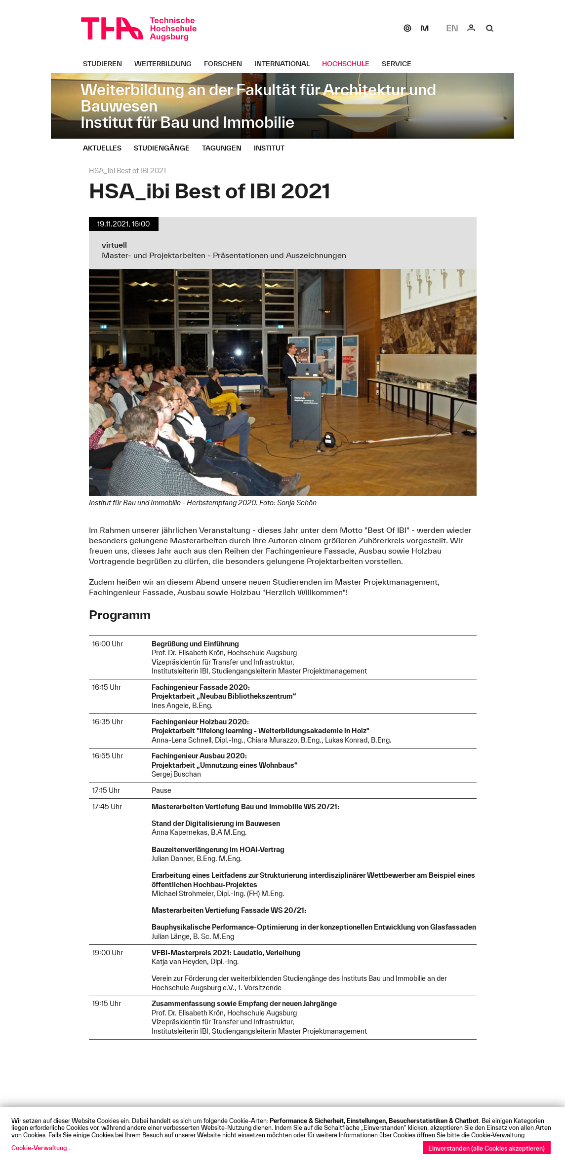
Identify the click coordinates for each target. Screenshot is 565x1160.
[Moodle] (425, 28)
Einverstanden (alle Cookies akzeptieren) (486, 1148)
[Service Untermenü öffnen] (400, 63)
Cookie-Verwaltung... (41, 1147)
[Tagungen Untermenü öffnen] (225, 148)
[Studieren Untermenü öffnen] (106, 63)
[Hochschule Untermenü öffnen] (349, 63)
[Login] (471, 28)
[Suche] (490, 28)
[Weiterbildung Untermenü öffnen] (167, 63)
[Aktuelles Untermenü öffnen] (106, 148)
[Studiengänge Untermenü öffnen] (165, 148)
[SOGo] (407, 28)
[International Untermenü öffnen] (286, 63)
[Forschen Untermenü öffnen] (227, 63)
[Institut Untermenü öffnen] (272, 148)
